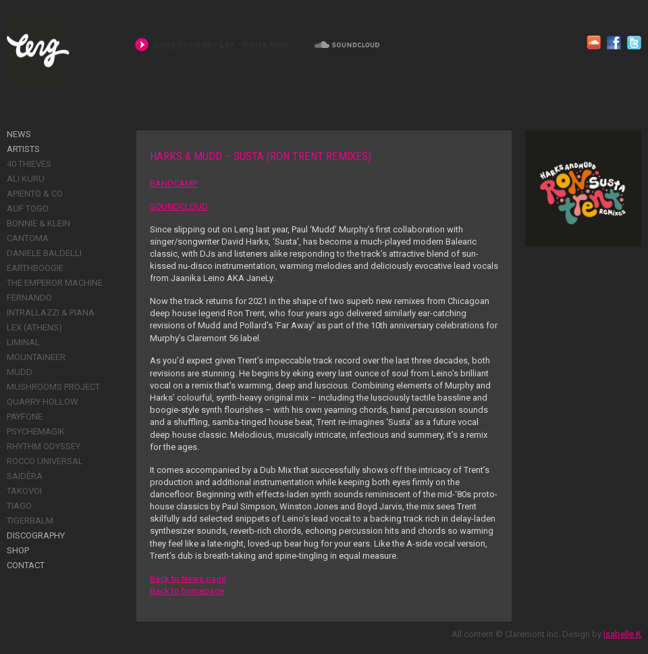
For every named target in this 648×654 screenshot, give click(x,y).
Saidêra (25, 476)
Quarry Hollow (42, 402)
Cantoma (28, 238)
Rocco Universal (45, 461)
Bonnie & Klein (38, 223)
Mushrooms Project (53, 387)
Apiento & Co (35, 193)
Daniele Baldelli (44, 253)
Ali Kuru (26, 179)
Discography (36, 535)
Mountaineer (36, 357)
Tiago (19, 506)
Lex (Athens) (34, 327)
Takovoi (24, 491)
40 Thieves (29, 164)
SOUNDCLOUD (179, 206)
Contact (26, 565)
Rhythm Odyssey (43, 446)
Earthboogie (35, 268)
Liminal (23, 342)
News (19, 134)
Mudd (19, 372)
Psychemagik (36, 431)
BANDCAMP (173, 183)
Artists (23, 149)
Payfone (25, 416)
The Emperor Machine (55, 283)
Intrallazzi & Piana (50, 312)
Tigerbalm (30, 520)
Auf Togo (28, 208)
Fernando (29, 298)
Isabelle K (622, 634)
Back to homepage (187, 591)
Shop (18, 550)
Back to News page (188, 579)
